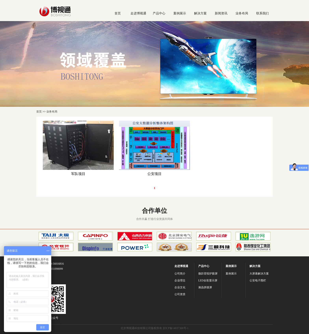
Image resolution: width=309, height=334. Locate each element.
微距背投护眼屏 (208, 273)
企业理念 (179, 280)
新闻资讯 (221, 13)
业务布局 (241, 13)
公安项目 (154, 174)
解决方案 (200, 13)
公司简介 (179, 273)
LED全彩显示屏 (207, 280)
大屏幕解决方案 (259, 273)
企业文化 (179, 287)
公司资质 (179, 294)
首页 (117, 13)
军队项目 (78, 174)
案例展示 (179, 13)
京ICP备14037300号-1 (175, 328)
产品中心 (159, 13)
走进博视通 (138, 13)
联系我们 (262, 13)
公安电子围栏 (257, 280)
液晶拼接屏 (205, 287)
